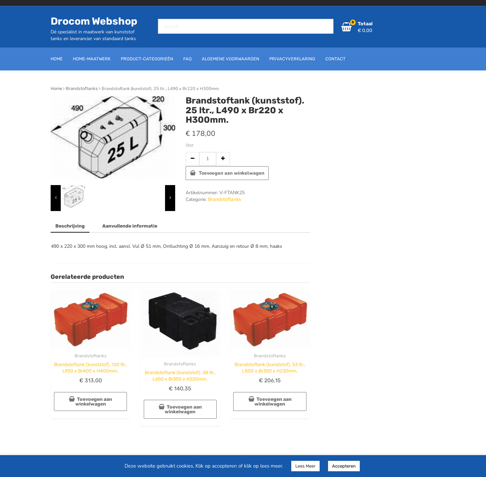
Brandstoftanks (82, 88)
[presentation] (56, 198)
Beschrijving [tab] (70, 226)
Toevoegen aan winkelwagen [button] (93, 401)
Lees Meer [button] (305, 466)
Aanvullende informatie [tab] (129, 226)
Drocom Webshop (94, 21)
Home (56, 88)
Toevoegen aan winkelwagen (231, 173)
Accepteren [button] (344, 466)
